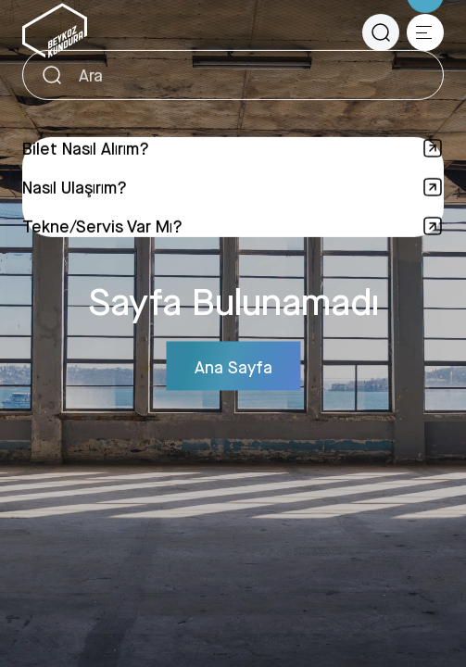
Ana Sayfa (233, 366)
